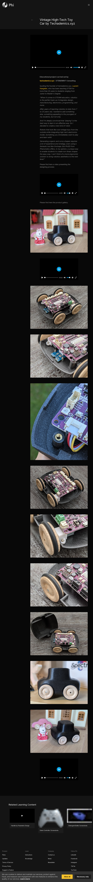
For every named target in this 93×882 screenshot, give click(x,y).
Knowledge (28, 858)
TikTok (73, 866)
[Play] (32, 67)
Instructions (28, 855)
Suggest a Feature (8, 870)
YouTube (74, 870)
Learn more (25, 879)
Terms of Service (7, 862)
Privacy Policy (6, 866)
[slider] (50, 67)
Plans (4, 855)
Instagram (74, 862)
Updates (5, 858)
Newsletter (51, 862)
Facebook (74, 858)
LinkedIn (73, 855)
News (50, 858)
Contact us (51, 855)
